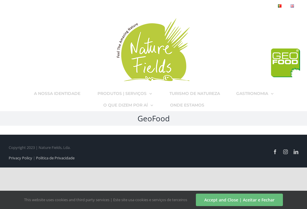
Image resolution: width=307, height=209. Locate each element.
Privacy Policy (20, 158)
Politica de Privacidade (55, 158)
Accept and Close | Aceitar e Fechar (239, 200)
